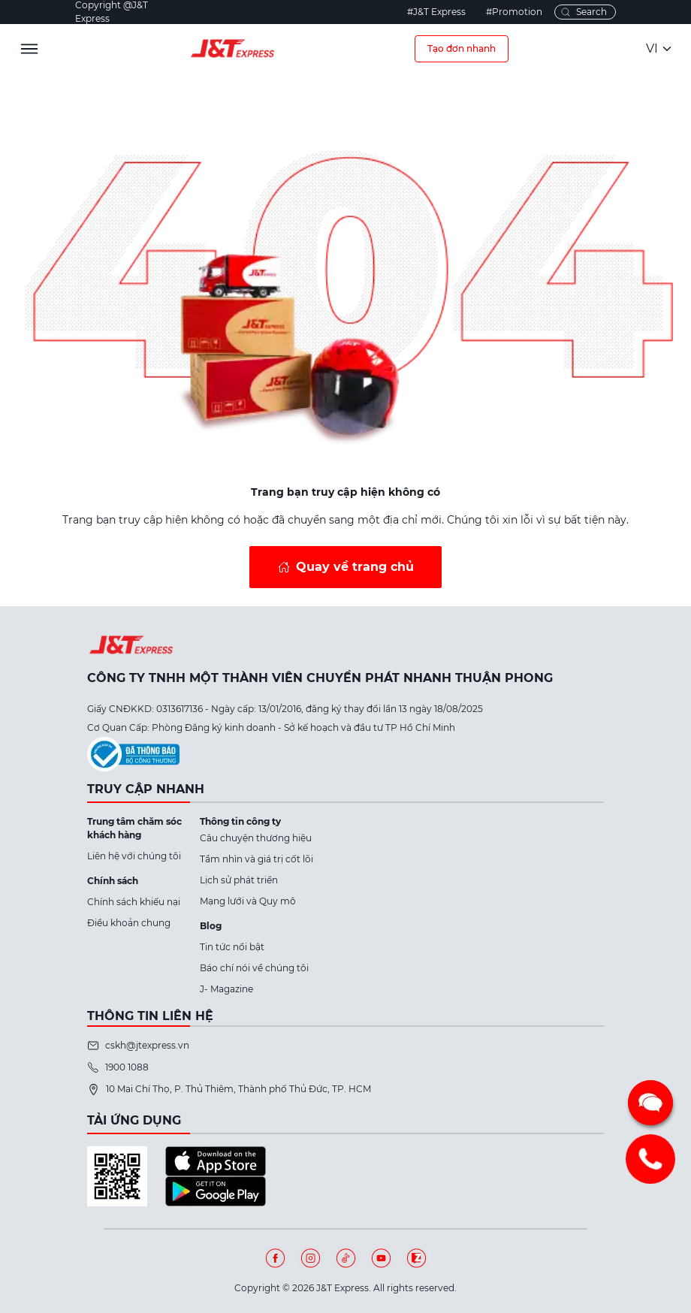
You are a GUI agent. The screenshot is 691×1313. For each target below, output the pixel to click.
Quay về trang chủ (355, 567)
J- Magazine (226, 989)
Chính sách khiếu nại (133, 901)
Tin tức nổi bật (232, 946)
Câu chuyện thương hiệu (256, 838)
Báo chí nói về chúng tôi (254, 967)
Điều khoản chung (128, 922)
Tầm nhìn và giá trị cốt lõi (256, 859)
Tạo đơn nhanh (461, 48)
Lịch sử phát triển (239, 880)
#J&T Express (436, 11)
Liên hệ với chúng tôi (134, 856)
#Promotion (514, 11)
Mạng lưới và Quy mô (248, 901)
